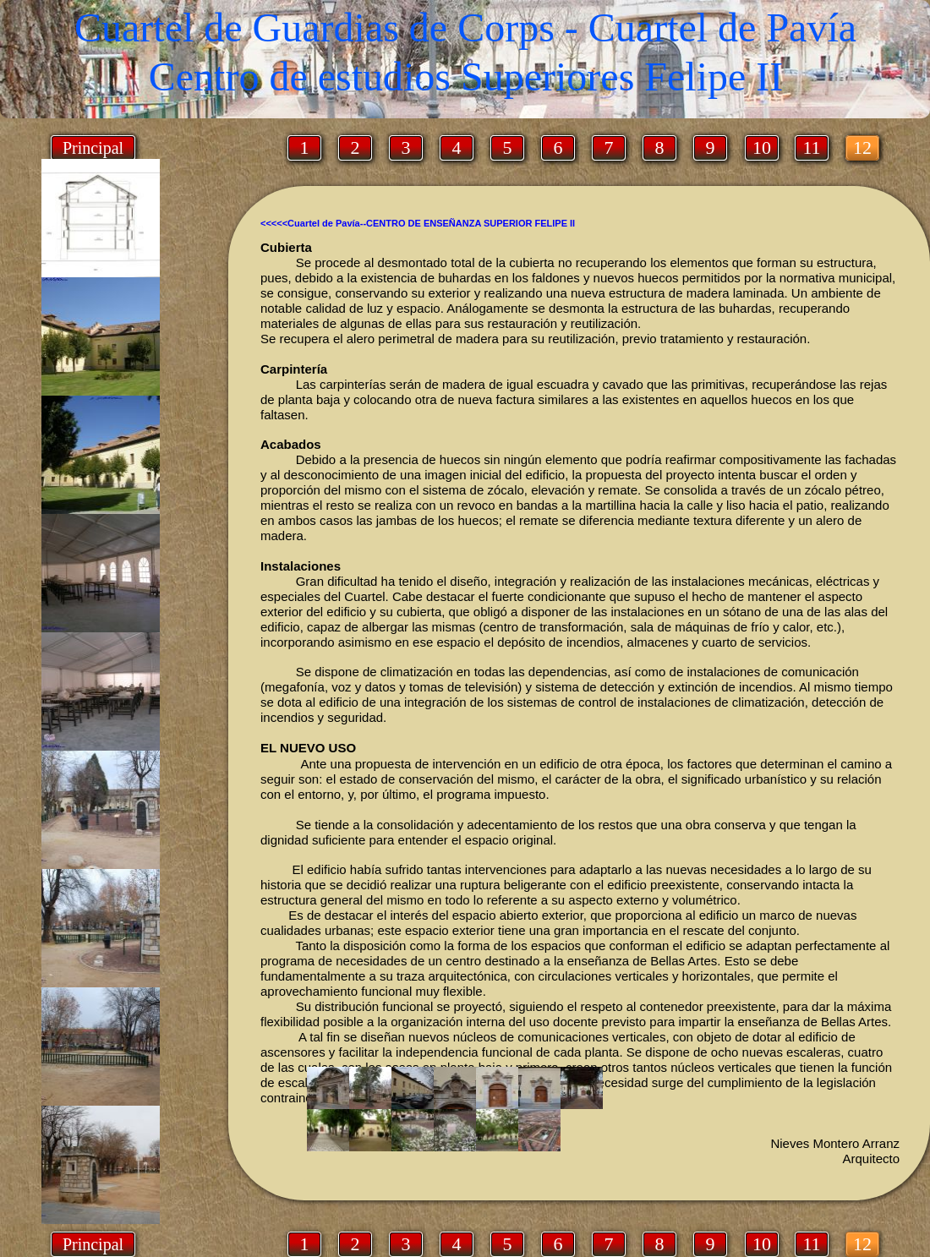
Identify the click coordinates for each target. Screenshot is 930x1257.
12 (862, 1243)
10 (761, 1243)
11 (811, 1243)
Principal (93, 1244)
